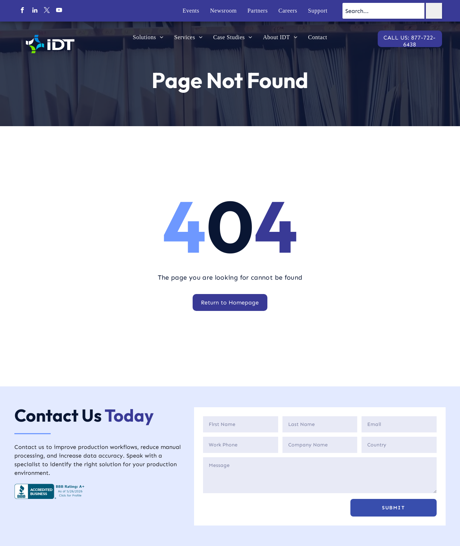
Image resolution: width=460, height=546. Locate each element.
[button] (393, 508)
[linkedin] (34, 11)
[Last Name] (320, 424)
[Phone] (240, 445)
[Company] (320, 445)
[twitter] (46, 11)
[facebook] (22, 11)
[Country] (399, 445)
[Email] (399, 424)
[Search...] (383, 11)
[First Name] (240, 424)
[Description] (320, 475)
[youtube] (59, 11)
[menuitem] (190, 11)
